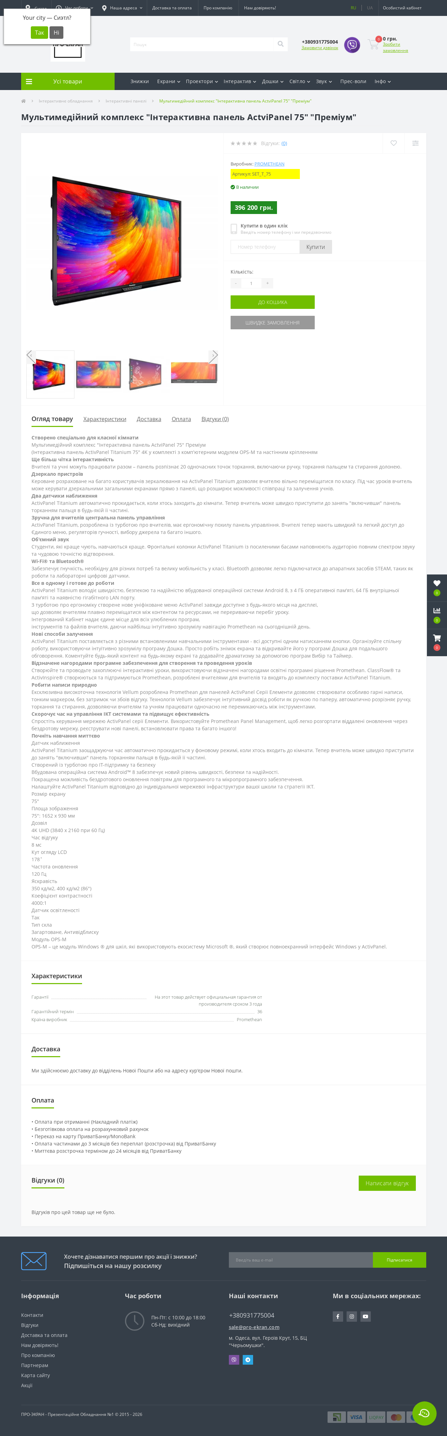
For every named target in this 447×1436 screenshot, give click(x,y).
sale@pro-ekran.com (254, 1327)
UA (370, 8)
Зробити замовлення (395, 47)
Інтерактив (240, 81)
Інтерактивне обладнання (66, 101)
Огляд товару (52, 418)
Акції (27, 1385)
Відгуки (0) (215, 419)
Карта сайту (35, 1375)
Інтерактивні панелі (126, 101)
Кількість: (242, 271)
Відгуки (29, 1325)
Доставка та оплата (172, 8)
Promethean (269, 164)
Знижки (140, 81)
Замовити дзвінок (320, 48)
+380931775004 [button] (251, 1315)
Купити (315, 247)
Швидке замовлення (272, 322)
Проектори (202, 81)
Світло (300, 81)
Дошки (273, 81)
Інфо (383, 81)
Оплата (181, 419)
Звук (324, 81)
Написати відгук (387, 1183)
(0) (284, 143)
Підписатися (399, 1260)
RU (353, 8)
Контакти (32, 1315)
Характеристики (104, 419)
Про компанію (218, 8)
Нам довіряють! (260, 8)
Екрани (168, 81)
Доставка (149, 419)
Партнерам (34, 1365)
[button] (74, 8)
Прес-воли (353, 81)
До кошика (272, 302)
